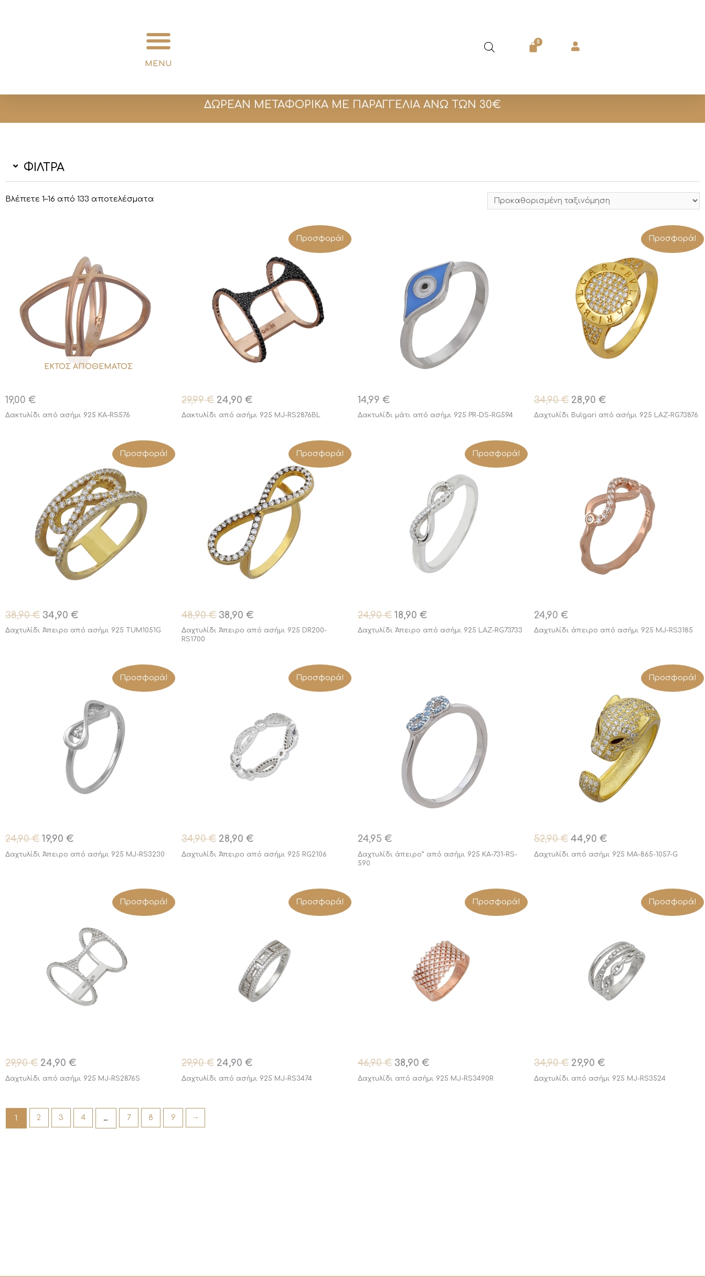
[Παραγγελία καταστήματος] (589, 201)
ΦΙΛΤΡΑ (44, 167)
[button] (158, 41)
